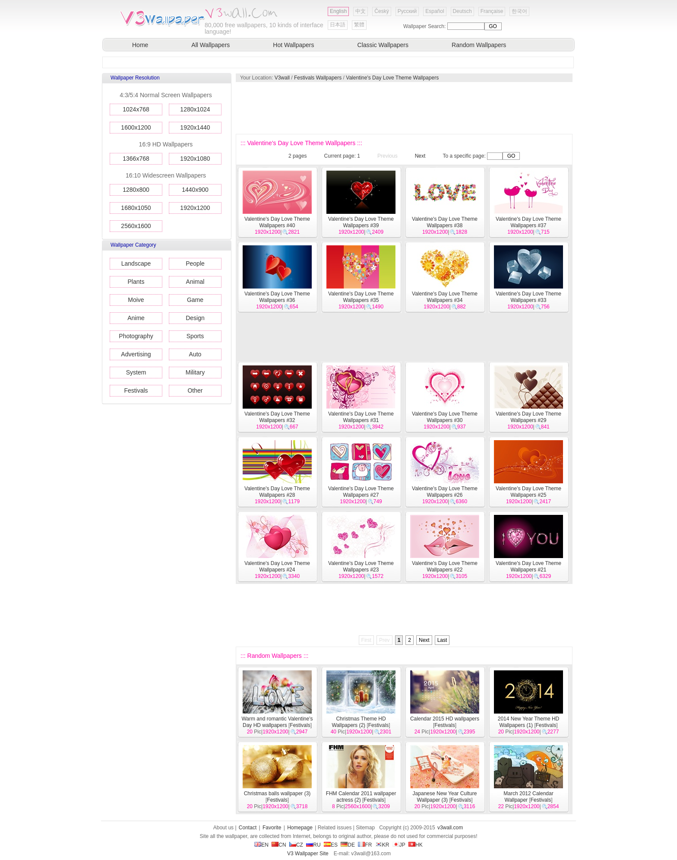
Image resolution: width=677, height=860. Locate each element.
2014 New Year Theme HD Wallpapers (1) (529, 722)
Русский (407, 11)
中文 (360, 11)
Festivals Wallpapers (318, 78)
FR (365, 845)
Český (381, 11)
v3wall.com (450, 828)
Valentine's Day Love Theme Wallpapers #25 (528, 492)
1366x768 (136, 158)
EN (261, 845)
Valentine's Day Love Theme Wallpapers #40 (277, 222)
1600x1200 (136, 127)
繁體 (359, 25)
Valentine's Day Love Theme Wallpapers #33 (528, 297)
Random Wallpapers (479, 44)
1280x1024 (195, 109)
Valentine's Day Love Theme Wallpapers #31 (361, 417)
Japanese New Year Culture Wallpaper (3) (445, 796)
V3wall (282, 78)
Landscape (136, 263)
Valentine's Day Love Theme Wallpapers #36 (277, 297)
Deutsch (462, 11)
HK (415, 845)
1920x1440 (195, 127)
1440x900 (195, 189)
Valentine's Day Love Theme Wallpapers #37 (528, 222)
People (195, 263)
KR (382, 845)
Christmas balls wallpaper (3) (277, 793)
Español (434, 11)
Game (195, 299)
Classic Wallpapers (383, 44)
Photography (136, 336)
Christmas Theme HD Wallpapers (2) (359, 722)
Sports (195, 336)
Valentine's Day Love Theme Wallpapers (392, 78)
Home (140, 44)
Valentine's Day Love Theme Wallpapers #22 (445, 566)
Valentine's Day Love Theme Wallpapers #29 (528, 417)
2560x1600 (136, 225)
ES (331, 845)
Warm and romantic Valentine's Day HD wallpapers (277, 722)
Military (195, 372)
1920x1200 (195, 207)
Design (195, 317)
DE (348, 845)
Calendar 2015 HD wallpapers (444, 719)
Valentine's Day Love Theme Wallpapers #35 (361, 297)
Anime (136, 317)
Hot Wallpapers (293, 44)
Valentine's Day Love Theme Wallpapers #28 (277, 492)
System (136, 372)
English (338, 11)
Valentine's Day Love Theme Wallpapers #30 (445, 417)
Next (420, 156)
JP (398, 845)
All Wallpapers (210, 44)
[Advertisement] (404, 108)
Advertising (136, 354)
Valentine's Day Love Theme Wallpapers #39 (361, 222)
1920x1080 (195, 158)
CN (279, 845)
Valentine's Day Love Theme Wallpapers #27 (361, 492)
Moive (136, 299)
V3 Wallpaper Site (308, 853)
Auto (195, 354)
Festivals (136, 390)
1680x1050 (136, 207)
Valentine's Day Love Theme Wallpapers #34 (445, 297)
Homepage (300, 828)
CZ (296, 845)
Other (194, 390)
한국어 (519, 11)
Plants (136, 281)
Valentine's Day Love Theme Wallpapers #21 (528, 566)
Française (492, 11)
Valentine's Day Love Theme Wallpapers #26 (445, 492)
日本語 (337, 25)
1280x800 (136, 189)
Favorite (272, 828)
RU (313, 845)
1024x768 (136, 109)
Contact (247, 828)
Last (442, 640)
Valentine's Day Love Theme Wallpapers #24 (277, 566)
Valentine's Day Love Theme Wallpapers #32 (277, 417)
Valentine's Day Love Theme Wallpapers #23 (361, 566)
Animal (195, 281)
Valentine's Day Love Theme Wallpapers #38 (445, 222)
